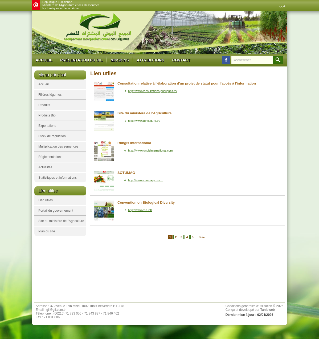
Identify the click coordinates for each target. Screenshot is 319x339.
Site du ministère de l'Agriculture (61, 221)
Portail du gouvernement (55, 210)
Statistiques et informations (57, 177)
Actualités (45, 167)
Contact (181, 60)
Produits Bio (47, 115)
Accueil (44, 60)
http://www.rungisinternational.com (150, 150)
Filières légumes (50, 95)
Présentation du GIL (81, 60)
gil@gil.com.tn (56, 310)
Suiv (202, 237)
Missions (120, 60)
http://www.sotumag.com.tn (145, 180)
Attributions (150, 60)
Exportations (47, 126)
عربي (282, 5)
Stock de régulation (52, 136)
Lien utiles (45, 200)
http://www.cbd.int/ (140, 210)
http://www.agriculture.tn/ (144, 120)
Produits (44, 105)
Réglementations (50, 157)
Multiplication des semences (58, 146)
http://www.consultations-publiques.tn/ (152, 91)
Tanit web (267, 310)
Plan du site (46, 231)
